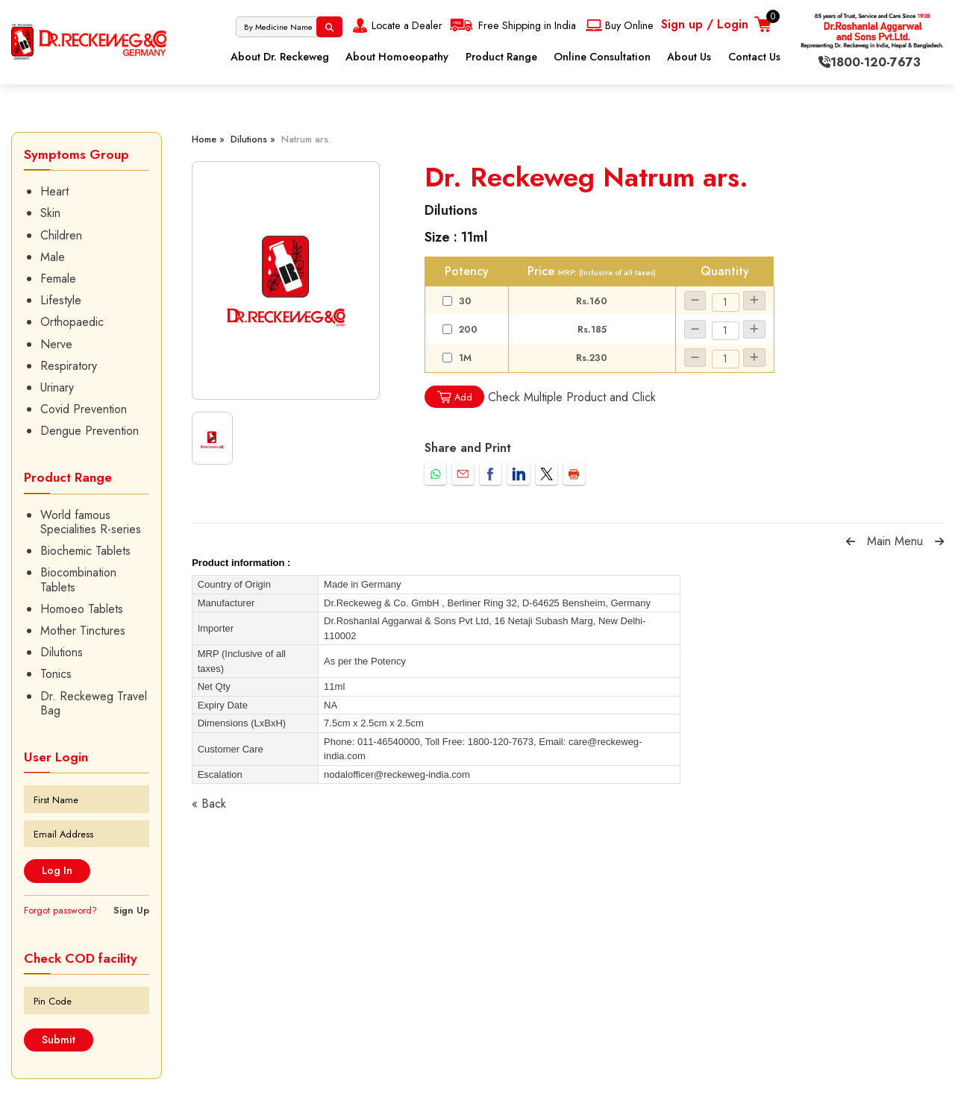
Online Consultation (602, 56)
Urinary (57, 387)
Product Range (501, 56)
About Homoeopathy (396, 56)
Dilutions (61, 652)
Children (61, 235)
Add (454, 397)
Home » (208, 139)
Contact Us (754, 56)
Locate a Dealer (395, 25)
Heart (54, 191)
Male (52, 257)
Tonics (56, 674)
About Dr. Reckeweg (280, 56)
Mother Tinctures (82, 630)
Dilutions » (253, 139)
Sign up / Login (704, 24)
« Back (209, 803)
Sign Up (131, 910)
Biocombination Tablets (78, 579)
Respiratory (68, 366)
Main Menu (895, 541)
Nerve (56, 344)
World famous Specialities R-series (90, 522)
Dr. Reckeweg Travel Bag (93, 703)
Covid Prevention (83, 409)
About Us (689, 56)
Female (58, 278)
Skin (50, 213)
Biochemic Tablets (85, 551)
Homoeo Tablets (81, 609)
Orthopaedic (72, 322)
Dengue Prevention (89, 431)
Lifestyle (60, 300)
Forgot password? (60, 910)
